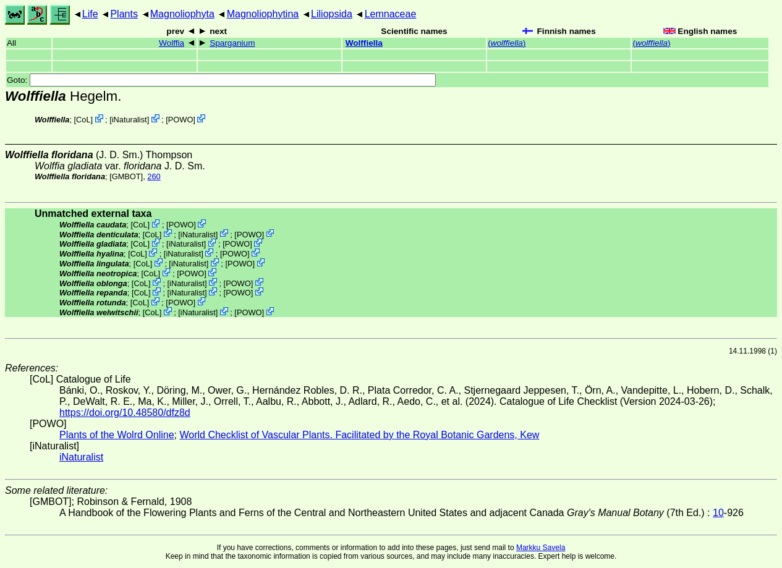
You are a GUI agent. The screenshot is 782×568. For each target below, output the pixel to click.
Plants (123, 14)
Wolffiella (364, 43)
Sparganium (232, 43)
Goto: (221, 80)
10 (718, 512)
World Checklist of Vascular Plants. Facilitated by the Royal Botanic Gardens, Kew (359, 435)
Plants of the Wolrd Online (116, 435)
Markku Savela (540, 547)
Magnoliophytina (263, 14)
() (506, 43)
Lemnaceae (391, 14)
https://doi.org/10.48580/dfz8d (124, 412)
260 (153, 176)
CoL (83, 119)
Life (90, 14)
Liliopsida (331, 14)
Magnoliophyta (182, 14)
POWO (180, 119)
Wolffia (171, 43)
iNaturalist (129, 119)
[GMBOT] (126, 176)
